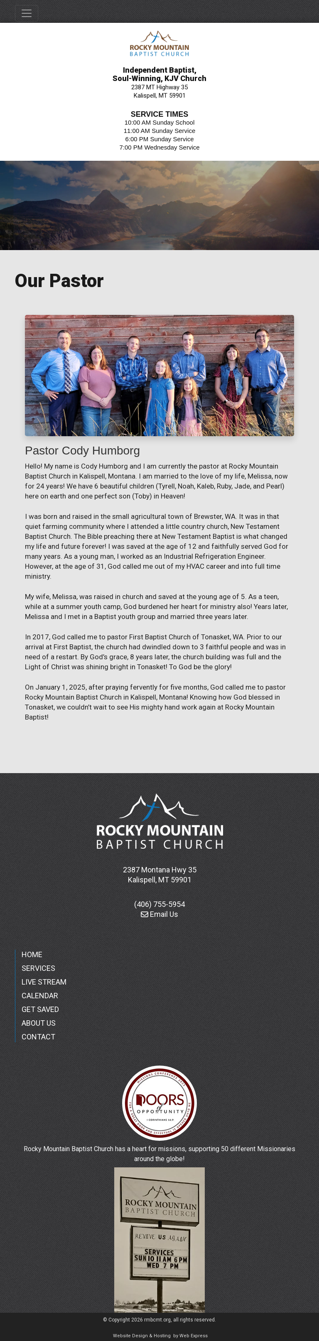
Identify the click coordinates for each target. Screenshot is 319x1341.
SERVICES (38, 968)
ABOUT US (39, 1023)
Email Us (159, 914)
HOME (32, 954)
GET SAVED (40, 1009)
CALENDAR (40, 995)
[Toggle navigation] (26, 13)
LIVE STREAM (44, 982)
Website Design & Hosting (142, 1336)
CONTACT (38, 1036)
